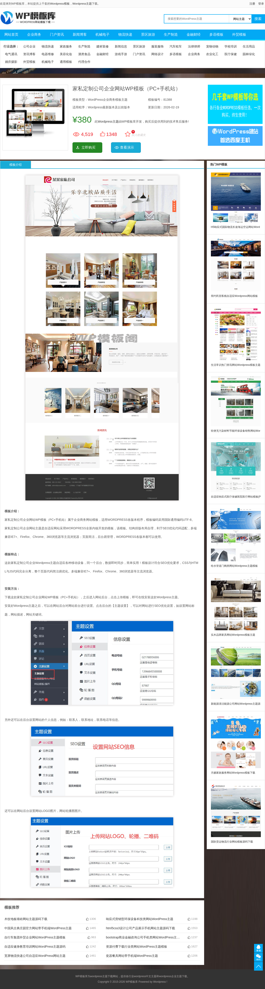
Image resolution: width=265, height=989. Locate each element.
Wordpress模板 (60, 3)
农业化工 (212, 54)
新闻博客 (80, 34)
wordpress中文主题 (145, 976)
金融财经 (194, 34)
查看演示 (127, 147)
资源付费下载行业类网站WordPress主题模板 (136, 946)
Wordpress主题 (82, 3)
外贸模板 (239, 34)
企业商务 (34, 34)
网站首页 (11, 34)
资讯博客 (29, 54)
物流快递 (125, 34)
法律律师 (194, 46)
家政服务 (66, 46)
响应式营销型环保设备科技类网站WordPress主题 (139, 919)
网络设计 (157, 54)
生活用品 (249, 46)
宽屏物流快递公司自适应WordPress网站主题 (34, 955)
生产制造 (171, 34)
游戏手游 (121, 54)
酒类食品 (84, 54)
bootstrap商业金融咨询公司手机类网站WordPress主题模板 (143, 937)
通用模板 (66, 61)
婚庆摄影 (11, 61)
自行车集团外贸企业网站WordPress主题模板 (34, 937)
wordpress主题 (99, 976)
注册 (252, 3)
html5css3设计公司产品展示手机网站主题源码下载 (140, 928)
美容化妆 (66, 54)
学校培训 (230, 46)
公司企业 (29, 46)
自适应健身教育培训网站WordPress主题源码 (34, 946)
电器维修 (48, 54)
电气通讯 (11, 54)
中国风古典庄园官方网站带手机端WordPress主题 (38, 928)
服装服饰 (157, 46)
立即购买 (88, 147)
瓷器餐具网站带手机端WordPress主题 (132, 955)
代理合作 (84, 61)
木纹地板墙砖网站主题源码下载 (25, 919)
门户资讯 (57, 34)
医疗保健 (230, 54)
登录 (261, 3)
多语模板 (216, 34)
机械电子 (102, 34)
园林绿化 (249, 54)
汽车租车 (176, 46)
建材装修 (102, 46)
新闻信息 (121, 46)
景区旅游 (148, 34)
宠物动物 (212, 46)
